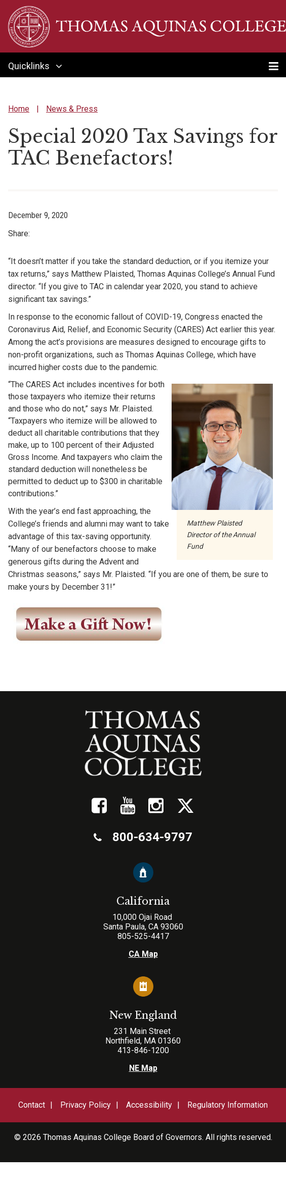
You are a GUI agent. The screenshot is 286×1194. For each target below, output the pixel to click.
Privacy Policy (85, 1105)
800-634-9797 (143, 837)
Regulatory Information (227, 1105)
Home (18, 109)
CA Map (143, 954)
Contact (31, 1105)
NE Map (143, 1068)
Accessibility (149, 1105)
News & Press (72, 109)
